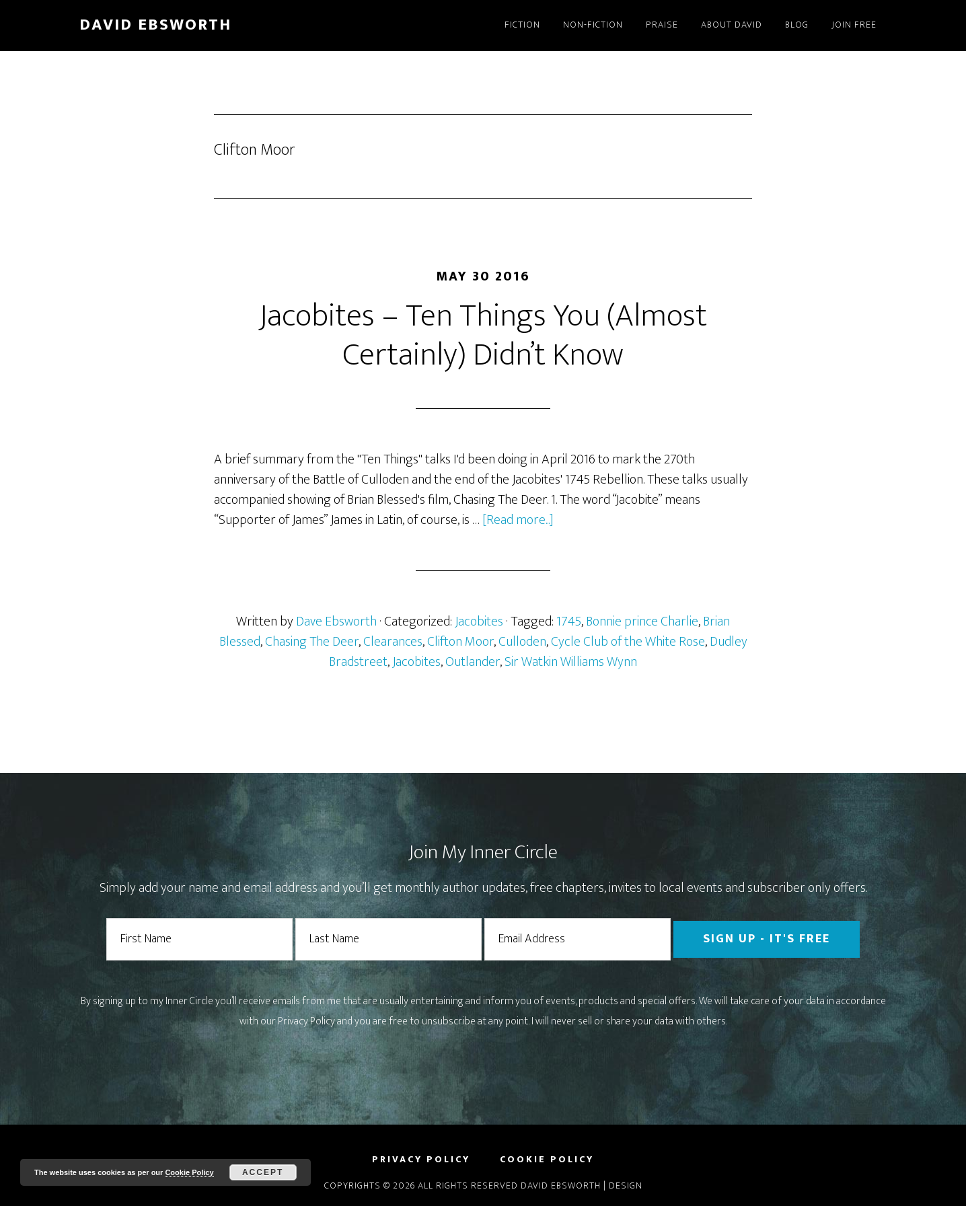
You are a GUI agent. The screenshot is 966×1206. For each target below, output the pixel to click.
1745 (568, 621)
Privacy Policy (306, 1021)
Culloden (522, 641)
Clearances (392, 641)
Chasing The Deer (312, 641)
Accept (262, 1172)
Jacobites (479, 621)
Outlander (472, 661)
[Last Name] (388, 939)
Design (625, 1185)
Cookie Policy (189, 1172)
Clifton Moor (460, 641)
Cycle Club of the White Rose (628, 641)
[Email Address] (577, 939)
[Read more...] (518, 519)
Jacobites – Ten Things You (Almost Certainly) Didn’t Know (483, 335)
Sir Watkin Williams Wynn (571, 661)
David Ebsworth (155, 24)
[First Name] (199, 939)
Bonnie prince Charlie (642, 621)
